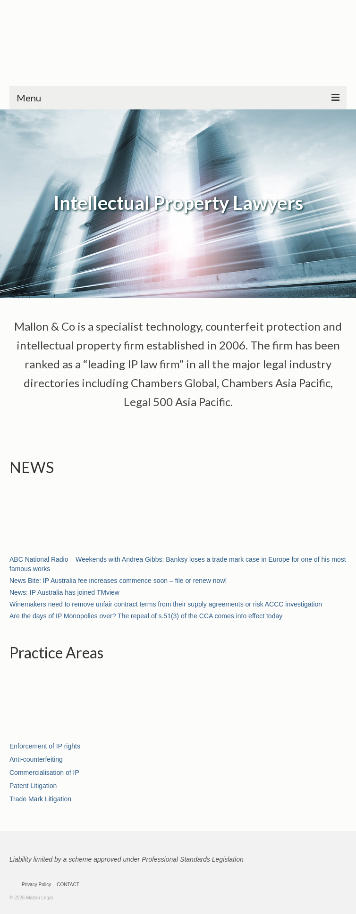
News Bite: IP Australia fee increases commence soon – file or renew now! (118, 580)
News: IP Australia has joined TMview (64, 592)
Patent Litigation (33, 785)
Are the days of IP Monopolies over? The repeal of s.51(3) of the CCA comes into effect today (145, 616)
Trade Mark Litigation (40, 799)
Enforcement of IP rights (44, 746)
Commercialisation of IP (44, 772)
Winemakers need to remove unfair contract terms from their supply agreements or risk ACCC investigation (165, 604)
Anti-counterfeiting (36, 759)
